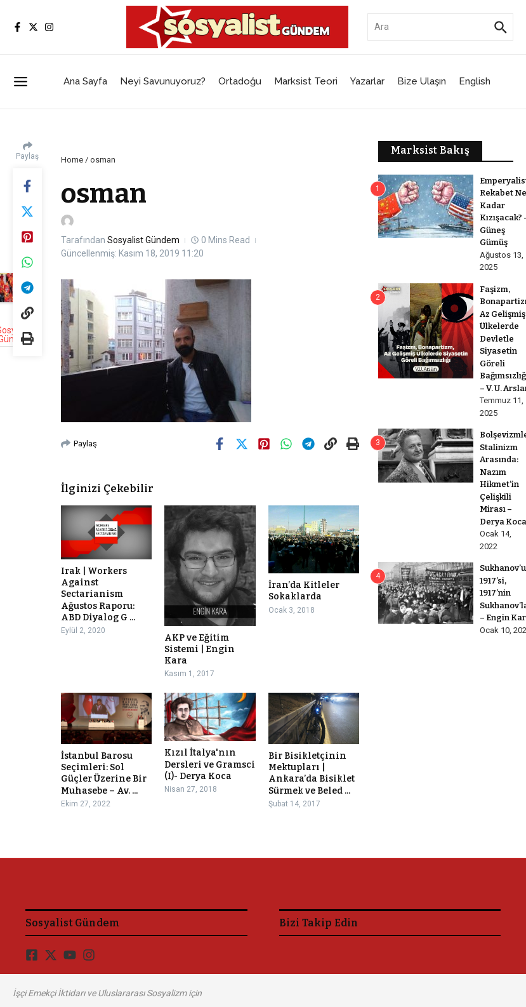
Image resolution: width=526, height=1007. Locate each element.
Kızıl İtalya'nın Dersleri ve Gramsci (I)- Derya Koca (209, 764)
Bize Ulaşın (421, 81)
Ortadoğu (239, 81)
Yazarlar (367, 81)
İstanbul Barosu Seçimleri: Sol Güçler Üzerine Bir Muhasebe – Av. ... (104, 773)
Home (72, 159)
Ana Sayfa (85, 81)
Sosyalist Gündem (143, 240)
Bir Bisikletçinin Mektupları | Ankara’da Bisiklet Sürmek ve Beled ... (311, 773)
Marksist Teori (306, 81)
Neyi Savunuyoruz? (163, 81)
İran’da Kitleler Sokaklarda (303, 591)
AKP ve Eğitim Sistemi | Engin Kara (199, 649)
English (474, 81)
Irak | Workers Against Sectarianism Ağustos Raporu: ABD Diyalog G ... (98, 594)
